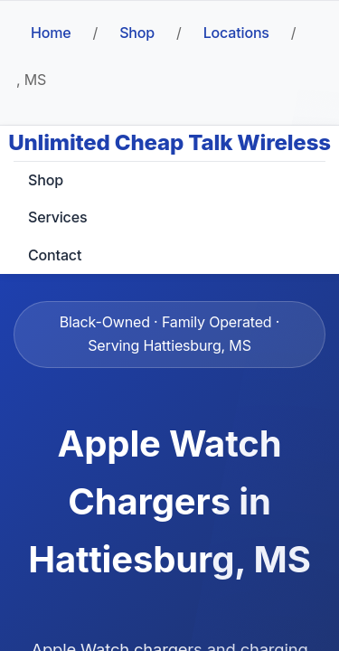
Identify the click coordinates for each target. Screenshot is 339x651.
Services (57, 217)
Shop (137, 33)
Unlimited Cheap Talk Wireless (169, 142)
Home (51, 33)
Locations (236, 33)
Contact (54, 255)
